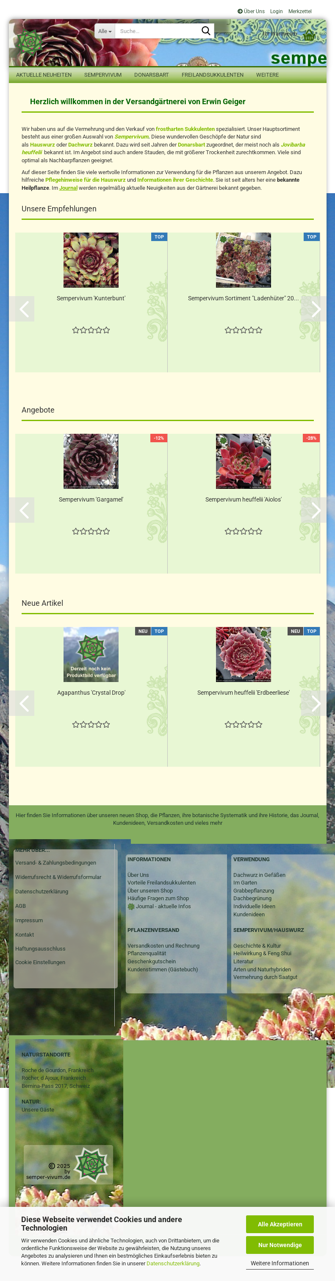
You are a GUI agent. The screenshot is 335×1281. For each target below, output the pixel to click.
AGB (20, 931)
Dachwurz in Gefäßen (259, 900)
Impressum (29, 945)
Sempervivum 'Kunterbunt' (91, 323)
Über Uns (251, 11)
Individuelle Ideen (254, 931)
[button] (21, 334)
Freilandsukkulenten (213, 75)
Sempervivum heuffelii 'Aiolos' (243, 524)
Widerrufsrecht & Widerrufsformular (58, 902)
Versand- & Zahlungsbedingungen (55, 887)
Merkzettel (299, 11)
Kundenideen (249, 939)
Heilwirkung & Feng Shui (262, 978)
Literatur (243, 986)
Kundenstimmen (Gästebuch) (162, 994)
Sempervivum (103, 75)
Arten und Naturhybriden (262, 994)
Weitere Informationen (280, 1263)
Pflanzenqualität (146, 978)
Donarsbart (151, 75)
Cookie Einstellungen (40, 987)
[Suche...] (104, 31)
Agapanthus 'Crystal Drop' (91, 717)
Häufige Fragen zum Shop (158, 923)
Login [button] (276, 11)
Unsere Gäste (38, 1134)
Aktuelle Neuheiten (44, 75)
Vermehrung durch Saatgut (265, 1002)
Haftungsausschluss (40, 973)
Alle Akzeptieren (280, 1224)
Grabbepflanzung (253, 915)
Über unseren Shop (150, 915)
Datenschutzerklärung (173, 1263)
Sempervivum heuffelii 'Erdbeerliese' (243, 717)
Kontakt (24, 960)
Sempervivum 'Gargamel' (91, 524)
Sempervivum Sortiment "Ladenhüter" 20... (243, 323)
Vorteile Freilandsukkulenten (161, 907)
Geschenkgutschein (151, 986)
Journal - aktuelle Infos (163, 931)
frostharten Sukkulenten (185, 154)
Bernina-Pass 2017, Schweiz (56, 1111)
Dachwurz (80, 169)
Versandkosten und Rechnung (163, 971)
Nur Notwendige (280, 1245)
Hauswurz (42, 169)
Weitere (267, 75)
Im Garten (245, 907)
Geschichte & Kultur (257, 971)
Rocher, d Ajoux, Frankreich (54, 1103)
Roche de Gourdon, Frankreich (58, 1095)
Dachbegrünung (252, 923)
